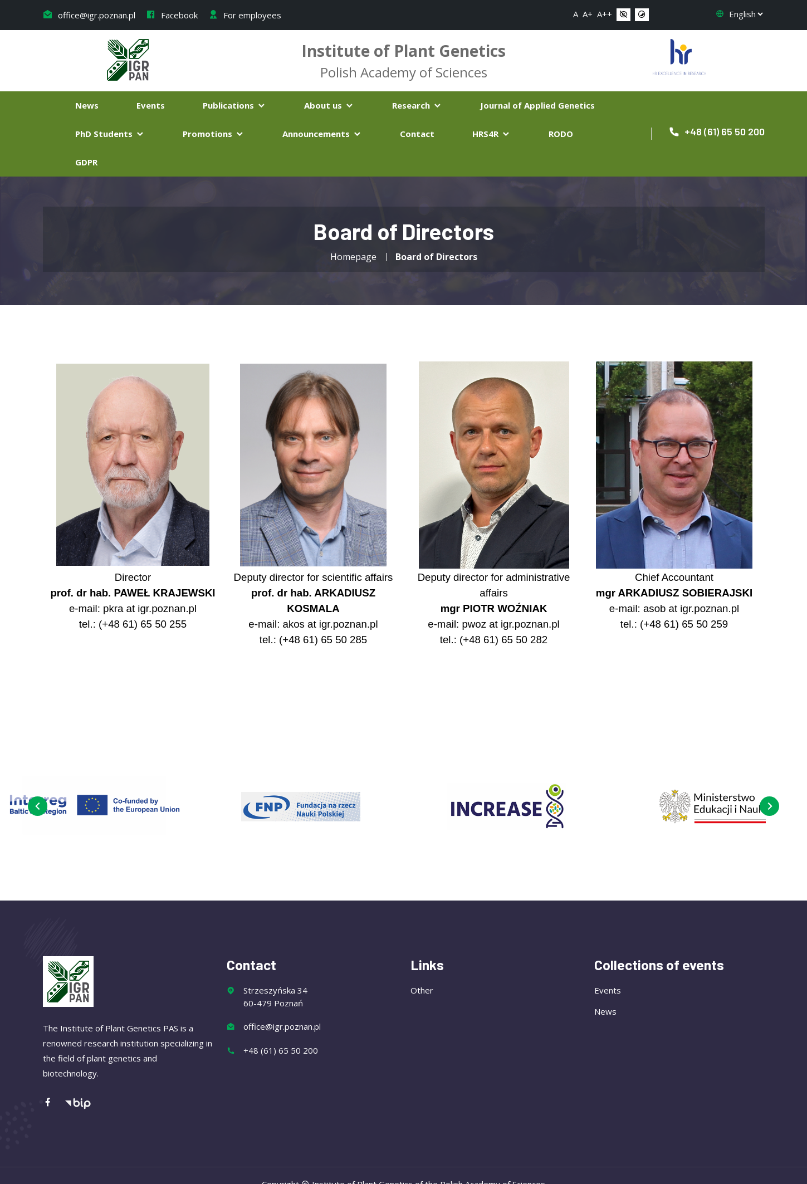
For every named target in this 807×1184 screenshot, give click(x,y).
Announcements (322, 133)
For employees (244, 15)
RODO (561, 133)
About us (329, 105)
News (87, 105)
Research (417, 105)
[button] (623, 15)
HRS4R (491, 133)
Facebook (172, 15)
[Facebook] (53, 1103)
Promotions (213, 133)
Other (421, 990)
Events (150, 105)
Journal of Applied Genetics (537, 105)
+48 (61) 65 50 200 (716, 131)
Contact (417, 133)
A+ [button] (588, 13)
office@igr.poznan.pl (89, 15)
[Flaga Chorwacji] (679, 55)
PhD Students (110, 133)
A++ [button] (604, 13)
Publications (234, 105)
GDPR (86, 162)
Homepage (353, 257)
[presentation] (37, 806)
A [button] (575, 13)
